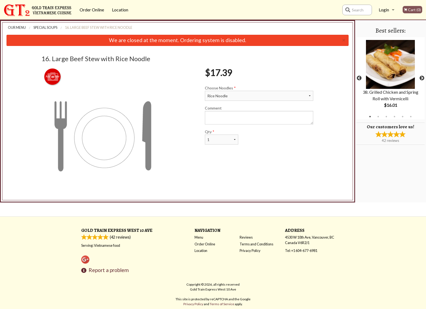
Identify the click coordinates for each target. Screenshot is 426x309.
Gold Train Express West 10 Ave (116, 230)
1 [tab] (370, 116)
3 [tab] (386, 116)
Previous (359, 78)
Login (384, 9)
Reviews (246, 237)
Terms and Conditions (256, 244)
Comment (259, 115)
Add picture (52, 76)
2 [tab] (378, 116)
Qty (221, 137)
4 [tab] (394, 116)
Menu (199, 237)
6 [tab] (411, 116)
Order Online (92, 9)
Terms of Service (222, 304)
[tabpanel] (390, 78)
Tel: (301, 250)
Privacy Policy (250, 250)
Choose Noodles (259, 93)
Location (120, 9)
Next (422, 78)
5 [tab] (402, 116)
